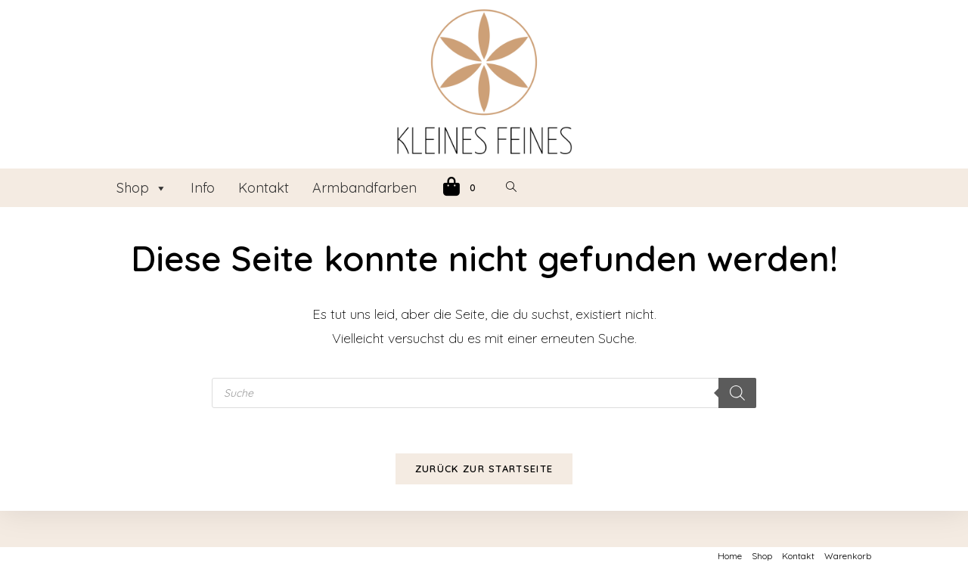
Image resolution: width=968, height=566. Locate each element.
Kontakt (263, 187)
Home (730, 555)
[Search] (737, 393)
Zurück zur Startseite (484, 468)
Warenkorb (847, 555)
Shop (141, 187)
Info (203, 187)
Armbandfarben (364, 187)
